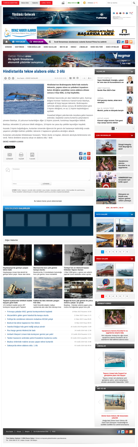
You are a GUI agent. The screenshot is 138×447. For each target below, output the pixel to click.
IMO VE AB (101, 389)
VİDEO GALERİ (102, 259)
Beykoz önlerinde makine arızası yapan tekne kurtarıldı (30, 342)
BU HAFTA (114, 207)
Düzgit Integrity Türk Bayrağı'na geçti (125, 146)
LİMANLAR (101, 346)
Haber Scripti (25, 440)
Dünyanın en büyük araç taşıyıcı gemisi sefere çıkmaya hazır (124, 197)
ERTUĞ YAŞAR (111, 121)
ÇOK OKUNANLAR (103, 135)
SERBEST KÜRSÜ (104, 303)
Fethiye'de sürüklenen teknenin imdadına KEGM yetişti (30, 319)
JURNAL (111, 100)
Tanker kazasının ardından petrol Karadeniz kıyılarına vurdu (32, 338)
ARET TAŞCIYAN (111, 89)
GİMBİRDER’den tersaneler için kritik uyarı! (125, 180)
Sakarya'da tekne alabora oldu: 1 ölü (22, 345)
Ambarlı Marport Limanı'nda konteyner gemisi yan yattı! (30, 334)
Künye (19, 431)
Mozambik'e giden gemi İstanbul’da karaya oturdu (28, 315)
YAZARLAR (100, 72)
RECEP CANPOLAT (111, 80)
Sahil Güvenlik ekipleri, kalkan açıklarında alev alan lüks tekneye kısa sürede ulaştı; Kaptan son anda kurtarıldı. (48, 304)
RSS (53, 431)
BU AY (121, 207)
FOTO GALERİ (101, 214)
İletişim (27, 431)
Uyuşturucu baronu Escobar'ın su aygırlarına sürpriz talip (124, 164)
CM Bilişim (33, 440)
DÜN (107, 207)
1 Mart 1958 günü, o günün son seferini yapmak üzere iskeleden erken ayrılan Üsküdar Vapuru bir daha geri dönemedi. (78, 271)
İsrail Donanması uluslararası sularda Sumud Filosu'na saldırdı (80, 42)
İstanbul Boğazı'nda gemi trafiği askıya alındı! (26, 327)
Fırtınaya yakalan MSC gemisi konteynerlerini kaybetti (29, 312)
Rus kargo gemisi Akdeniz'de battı (21, 330)
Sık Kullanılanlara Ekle (41, 431)
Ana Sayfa (9, 431)
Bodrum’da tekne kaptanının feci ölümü (23, 323)
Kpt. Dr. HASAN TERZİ (111, 109)
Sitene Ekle (25, 3)
